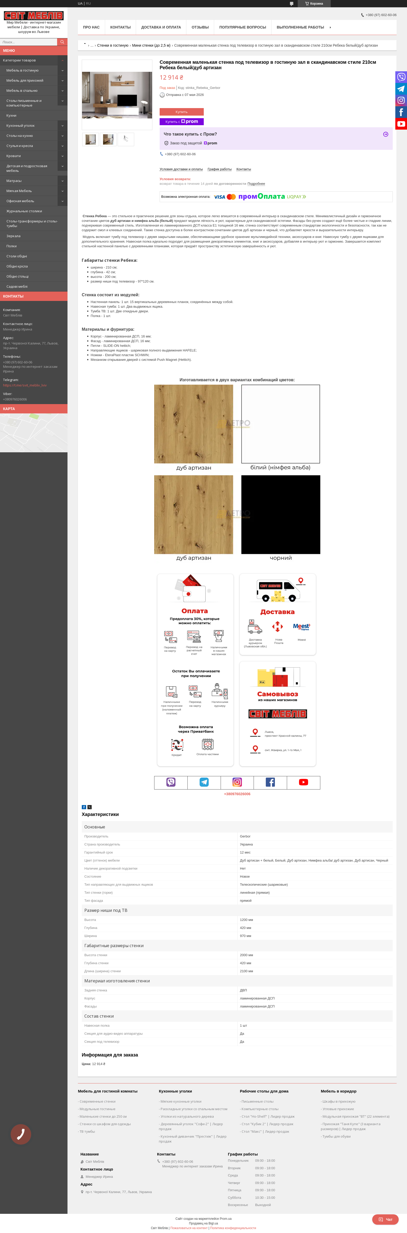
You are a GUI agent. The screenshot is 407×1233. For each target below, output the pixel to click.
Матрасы (14, 180)
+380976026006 (237, 794)
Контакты (120, 27)
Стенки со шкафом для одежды (105, 1124)
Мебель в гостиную (22, 70)
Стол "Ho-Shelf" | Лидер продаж (268, 1116)
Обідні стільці (17, 276)
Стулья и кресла (19, 145)
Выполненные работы (300, 27)
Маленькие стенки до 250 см (103, 1116)
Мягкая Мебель (19, 190)
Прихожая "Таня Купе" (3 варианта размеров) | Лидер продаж (351, 1126)
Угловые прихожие (338, 1109)
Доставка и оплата (161, 27)
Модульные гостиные (98, 1109)
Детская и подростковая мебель (26, 168)
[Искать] (62, 42)
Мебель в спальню (22, 90)
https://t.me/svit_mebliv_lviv (25, 385)
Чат (385, 1219)
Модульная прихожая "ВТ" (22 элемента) (356, 1116)
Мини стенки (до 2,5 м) (151, 45)
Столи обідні (16, 256)
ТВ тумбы (87, 1131)
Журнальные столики (24, 211)
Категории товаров (19, 60)
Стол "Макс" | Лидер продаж (265, 1131)
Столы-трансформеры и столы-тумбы (32, 223)
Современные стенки (98, 1101)
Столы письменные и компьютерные (24, 103)
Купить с (182, 121)
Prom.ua (226, 1219)
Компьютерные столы (260, 1109)
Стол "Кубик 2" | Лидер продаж (267, 1124)
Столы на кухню (19, 135)
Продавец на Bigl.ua (203, 1223)
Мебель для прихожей (24, 80)
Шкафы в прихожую (339, 1101)
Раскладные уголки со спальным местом (194, 1109)
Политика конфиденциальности (233, 1228)
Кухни (11, 115)
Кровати (13, 155)
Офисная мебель (20, 201)
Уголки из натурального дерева (187, 1116)
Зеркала (13, 236)
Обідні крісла (17, 266)
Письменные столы (258, 1101)
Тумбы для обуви (337, 1136)
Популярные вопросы (242, 27)
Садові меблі (17, 286)
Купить (182, 111)
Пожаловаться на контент (189, 1228)
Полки (11, 246)
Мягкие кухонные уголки (181, 1101)
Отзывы (200, 27)
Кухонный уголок (20, 125)
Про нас (91, 27)
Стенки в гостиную (112, 45)
